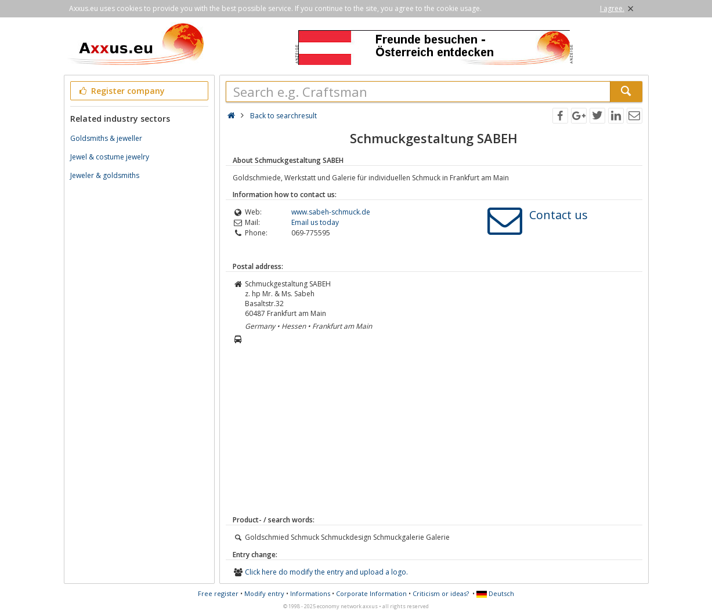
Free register (218, 593)
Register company (121, 90)
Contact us (558, 215)
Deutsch (495, 593)
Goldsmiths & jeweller (106, 138)
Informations (310, 593)
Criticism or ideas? (441, 593)
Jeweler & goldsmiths (104, 175)
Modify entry (264, 593)
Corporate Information (371, 593)
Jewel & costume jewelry (109, 157)
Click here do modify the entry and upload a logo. (326, 572)
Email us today (315, 222)
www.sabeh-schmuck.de (330, 212)
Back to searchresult (283, 116)
